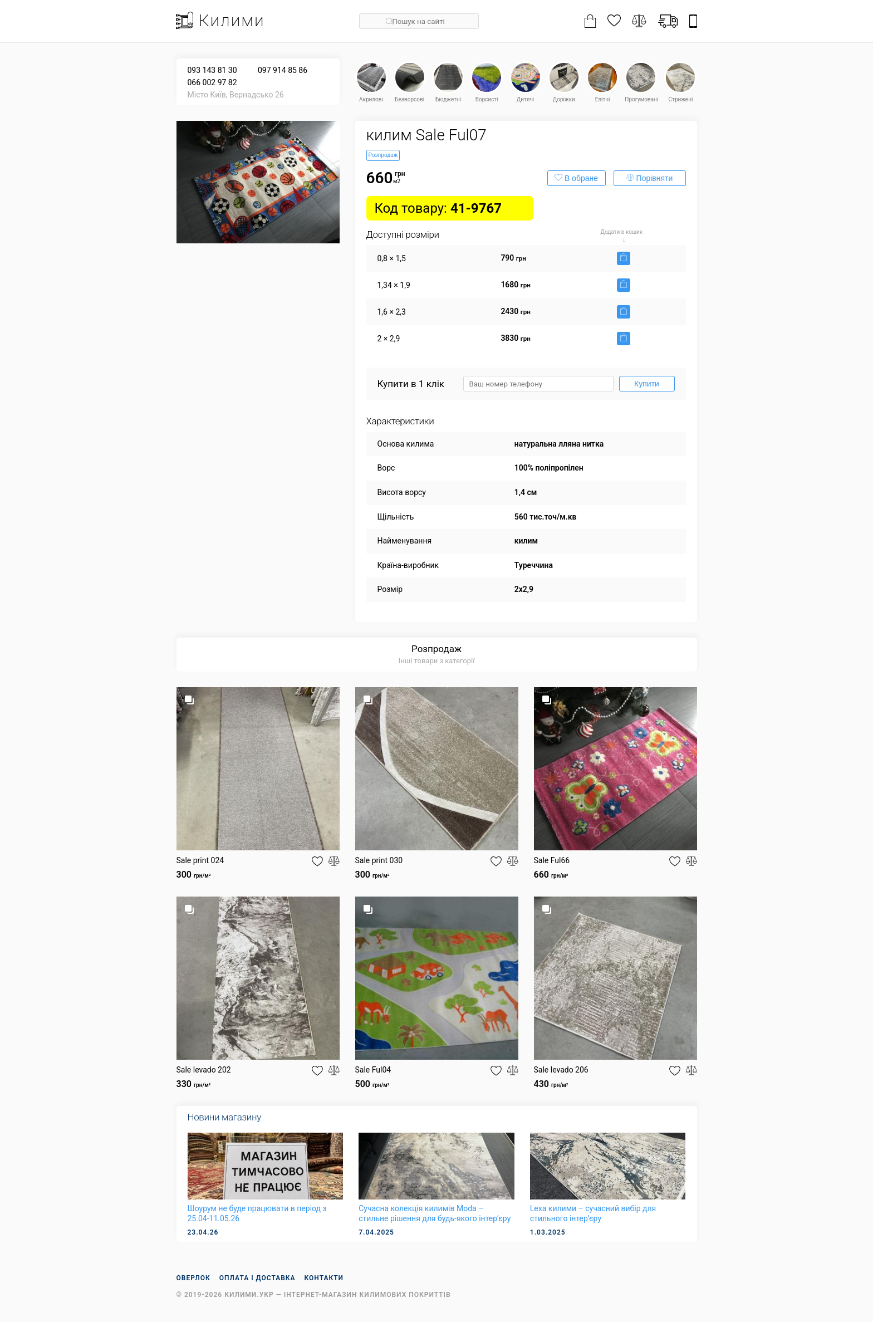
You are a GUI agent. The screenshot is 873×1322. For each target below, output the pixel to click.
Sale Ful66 (552, 860)
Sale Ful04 (373, 1069)
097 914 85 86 (282, 70)
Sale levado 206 (561, 1069)
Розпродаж (436, 648)
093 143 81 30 (212, 70)
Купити (646, 383)
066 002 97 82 (212, 82)
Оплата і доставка (257, 1278)
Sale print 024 (200, 860)
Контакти (324, 1278)
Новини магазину (224, 1117)
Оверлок (193, 1278)
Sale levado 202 (203, 1069)
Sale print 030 (379, 860)
